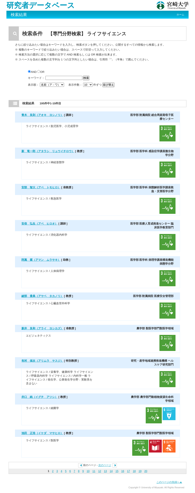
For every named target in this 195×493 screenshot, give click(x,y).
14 (111, 471)
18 (134, 471)
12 (99, 471)
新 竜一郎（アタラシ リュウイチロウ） (47, 151)
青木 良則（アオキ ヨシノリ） (42, 115)
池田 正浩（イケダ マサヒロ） (42, 433)
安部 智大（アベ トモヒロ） (40, 187)
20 (145, 471)
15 (117, 471)
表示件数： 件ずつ (85, 84)
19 (140, 471)
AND (32, 71)
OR (40, 71)
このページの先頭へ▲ (169, 482)
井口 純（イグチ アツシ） (39, 397)
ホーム (180, 14)
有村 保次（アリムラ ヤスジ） (42, 360)
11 (93, 471)
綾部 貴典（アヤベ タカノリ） (42, 296)
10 (88, 471)
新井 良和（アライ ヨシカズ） (42, 328)
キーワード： (36, 77)
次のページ (104, 465)
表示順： (46, 84)
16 (122, 471)
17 (128, 471)
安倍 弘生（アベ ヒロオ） (39, 223)
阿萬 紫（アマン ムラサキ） (40, 259)
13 (105, 471)
